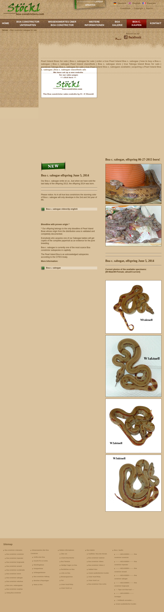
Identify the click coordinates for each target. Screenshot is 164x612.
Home (5, 23)
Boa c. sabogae (53, 268)
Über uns (64, 554)
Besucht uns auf (132, 34)
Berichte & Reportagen (41, 580)
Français (151, 3)
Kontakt (155, 23)
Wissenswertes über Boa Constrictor (62, 23)
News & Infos (38, 584)
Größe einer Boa (39, 557)
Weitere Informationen (94, 23)
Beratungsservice (67, 577)
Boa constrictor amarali (14, 566)
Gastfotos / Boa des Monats (97, 554)
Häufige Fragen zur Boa (69, 565)
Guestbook (125, 8)
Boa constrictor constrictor (15, 554)
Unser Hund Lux (66, 588)
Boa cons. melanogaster (14, 585)
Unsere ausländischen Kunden (98, 573)
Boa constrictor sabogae (14, 578)
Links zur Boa (65, 573)
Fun (62, 580)
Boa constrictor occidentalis (15, 570)
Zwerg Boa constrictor (13, 593)
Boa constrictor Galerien (96, 558)
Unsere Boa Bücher (67, 558)
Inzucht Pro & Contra (41, 561)
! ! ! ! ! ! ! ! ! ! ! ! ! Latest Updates (90, 3)
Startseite (5, 30)
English (136, 3)
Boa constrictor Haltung (41, 576)
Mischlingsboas (39, 565)
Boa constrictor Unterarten (27, 23)
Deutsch (122, 3)
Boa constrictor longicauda (15, 562)
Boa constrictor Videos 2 (96, 565)
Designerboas (38, 568)
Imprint (149, 8)
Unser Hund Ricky (67, 584)
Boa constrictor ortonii (13, 574)
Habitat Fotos (92, 569)
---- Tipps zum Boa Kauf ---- (125, 589)
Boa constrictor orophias (14, 589)
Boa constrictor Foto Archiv (97, 584)
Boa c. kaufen (136, 23)
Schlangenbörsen (39, 572)
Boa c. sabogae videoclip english (62, 209)
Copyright (138, 8)
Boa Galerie (117, 23)
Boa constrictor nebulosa (14, 581)
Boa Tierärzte (65, 561)
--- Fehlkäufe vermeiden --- (125, 600)
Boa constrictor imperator (14, 558)
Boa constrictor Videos (95, 561)
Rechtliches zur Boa (67, 569)
